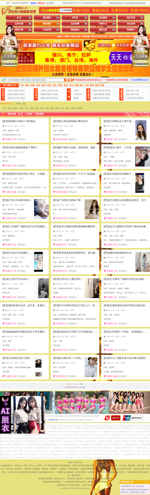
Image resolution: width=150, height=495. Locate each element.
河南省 (55, 98)
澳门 (132, 90)
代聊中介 (103, 24)
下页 (81, 384)
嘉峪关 (15, 108)
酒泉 (9, 108)
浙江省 (55, 90)
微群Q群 (103, 30)
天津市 (16, 90)
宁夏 (99, 98)
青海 (103, 98)
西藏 (95, 98)
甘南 (42, 108)
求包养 (75, 18)
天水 (26, 108)
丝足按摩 (75, 24)
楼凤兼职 (47, 24)
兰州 (4, 108)
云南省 (96, 94)
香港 (128, 90)
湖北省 (49, 98)
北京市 (10, 90)
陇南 (57, 108)
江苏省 (49, 90)
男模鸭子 (131, 30)
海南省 (76, 98)
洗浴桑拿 (103, 18)
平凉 (62, 108)
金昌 (47, 108)
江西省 (55, 94)
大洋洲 (129, 98)
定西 (37, 108)
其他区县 (79, 108)
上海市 (43, 90)
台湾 (137, 90)
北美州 (134, 98)
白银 (31, 108)
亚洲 (128, 94)
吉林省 (10, 98)
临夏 (52, 108)
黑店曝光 (47, 18)
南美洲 (140, 98)
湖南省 (43, 98)
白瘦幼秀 (47, 30)
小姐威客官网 (52, 420)
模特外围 (19, 30)
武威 (72, 108)
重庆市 (96, 90)
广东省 (76, 90)
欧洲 (132, 94)
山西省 (10, 94)
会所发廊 (19, 24)
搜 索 (68, 80)
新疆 (107, 98)
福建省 (43, 94)
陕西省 (101, 94)
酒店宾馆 (131, 18)
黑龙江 (22, 94)
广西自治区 (77, 94)
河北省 (22, 90)
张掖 (21, 108)
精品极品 (75, 30)
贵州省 (107, 90)
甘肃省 (107, 94)
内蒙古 (16, 94)
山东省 (22, 98)
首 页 (19, 18)
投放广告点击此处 (75, 462)
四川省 (101, 90)
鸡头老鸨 (131, 24)
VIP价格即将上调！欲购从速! (132, 486)
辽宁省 (16, 98)
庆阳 (67, 108)
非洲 (137, 94)
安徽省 (49, 94)
